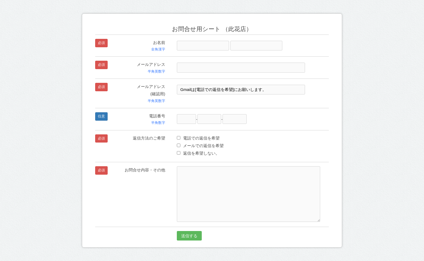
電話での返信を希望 (198, 138)
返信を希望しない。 (198, 153)
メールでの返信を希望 (200, 145)
